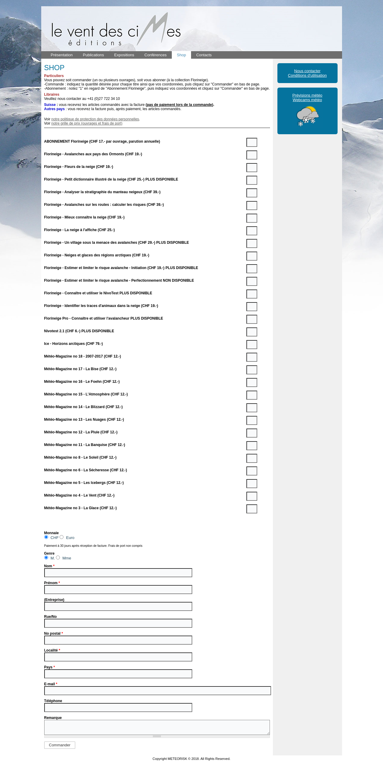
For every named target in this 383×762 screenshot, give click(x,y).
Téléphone (53, 701)
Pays (49, 667)
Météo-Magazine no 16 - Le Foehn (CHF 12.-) (82, 381)
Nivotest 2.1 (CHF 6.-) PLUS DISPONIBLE (79, 331)
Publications (93, 55)
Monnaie (51, 533)
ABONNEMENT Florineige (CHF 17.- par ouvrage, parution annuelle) (102, 141)
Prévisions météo (307, 95)
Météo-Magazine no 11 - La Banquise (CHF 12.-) (84, 445)
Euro (67, 537)
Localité (52, 650)
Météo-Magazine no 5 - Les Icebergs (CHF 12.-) (84, 483)
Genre (49, 553)
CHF (51, 537)
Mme (63, 558)
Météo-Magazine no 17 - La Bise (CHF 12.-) (80, 369)
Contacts (204, 55)
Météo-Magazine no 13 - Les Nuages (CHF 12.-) (84, 419)
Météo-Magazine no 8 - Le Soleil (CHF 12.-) (80, 457)
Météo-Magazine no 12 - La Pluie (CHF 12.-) (81, 432)
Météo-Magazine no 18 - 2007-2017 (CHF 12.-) (82, 356)
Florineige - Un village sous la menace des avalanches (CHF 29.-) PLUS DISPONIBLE (116, 242)
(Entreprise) (54, 600)
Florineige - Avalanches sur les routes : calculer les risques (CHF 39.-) (104, 205)
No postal (53, 633)
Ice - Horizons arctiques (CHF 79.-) (73, 344)
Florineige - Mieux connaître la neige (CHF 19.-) (84, 217)
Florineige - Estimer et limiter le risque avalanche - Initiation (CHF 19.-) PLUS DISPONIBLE (121, 268)
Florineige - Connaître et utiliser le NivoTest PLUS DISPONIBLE (98, 293)
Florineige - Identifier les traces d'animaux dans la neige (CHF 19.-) (101, 306)
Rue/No (50, 617)
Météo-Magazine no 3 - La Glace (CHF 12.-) (80, 508)
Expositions (124, 55)
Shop (181, 55)
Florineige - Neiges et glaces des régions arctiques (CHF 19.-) (96, 255)
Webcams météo (307, 100)
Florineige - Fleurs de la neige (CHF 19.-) (78, 167)
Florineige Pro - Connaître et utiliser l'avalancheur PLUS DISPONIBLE (103, 318)
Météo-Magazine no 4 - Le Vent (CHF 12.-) (79, 495)
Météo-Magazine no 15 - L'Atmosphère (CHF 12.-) (86, 394)
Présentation (62, 55)
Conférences (155, 55)
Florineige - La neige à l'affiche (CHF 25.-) (79, 230)
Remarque (53, 718)
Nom (49, 566)
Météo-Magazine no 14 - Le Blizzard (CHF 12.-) (83, 407)
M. (49, 558)
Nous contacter (307, 71)
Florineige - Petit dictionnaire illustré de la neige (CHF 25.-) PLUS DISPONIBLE (111, 179)
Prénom (52, 583)
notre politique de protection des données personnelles (95, 119)
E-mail (50, 684)
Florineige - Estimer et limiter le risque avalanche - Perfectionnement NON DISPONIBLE (119, 280)
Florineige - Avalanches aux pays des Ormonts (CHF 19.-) (93, 154)
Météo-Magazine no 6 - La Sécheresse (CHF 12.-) (85, 470)
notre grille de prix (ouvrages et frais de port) (86, 123)
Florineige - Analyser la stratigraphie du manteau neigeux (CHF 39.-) (102, 192)
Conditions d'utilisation (307, 75)
